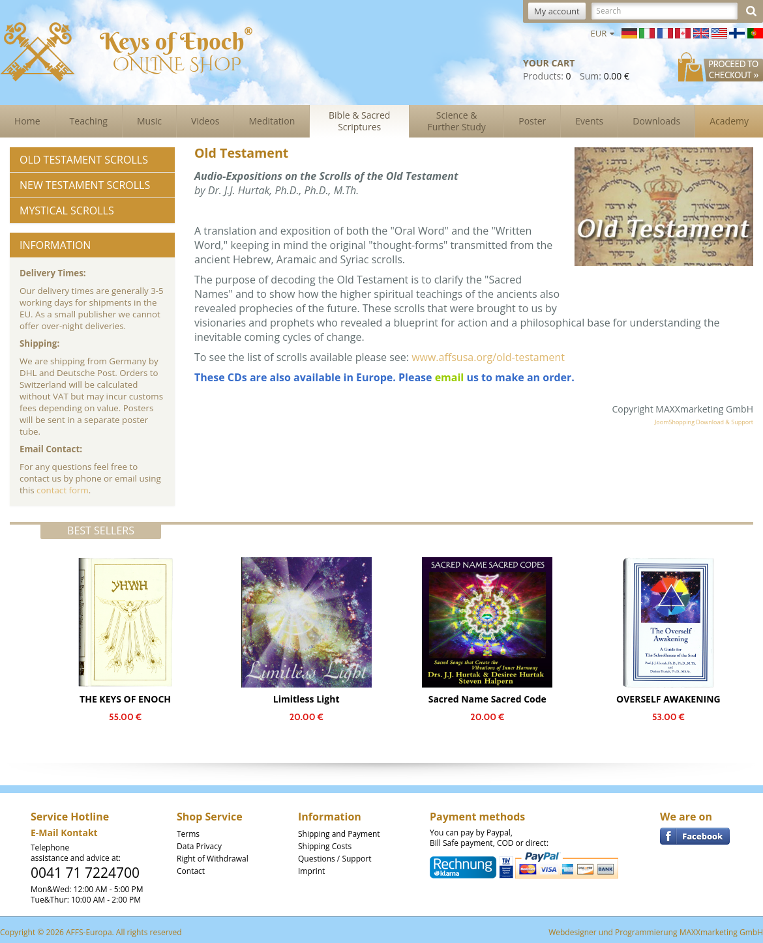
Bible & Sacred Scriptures (359, 121)
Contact (191, 871)
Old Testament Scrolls (84, 159)
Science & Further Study (457, 121)
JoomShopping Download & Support (704, 422)
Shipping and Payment (339, 833)
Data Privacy (199, 846)
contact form (63, 490)
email (449, 377)
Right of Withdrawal (212, 858)
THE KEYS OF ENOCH (125, 699)
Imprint (311, 871)
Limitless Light (306, 699)
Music (149, 121)
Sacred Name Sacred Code (487, 699)
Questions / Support (334, 858)
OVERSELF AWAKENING (668, 699)
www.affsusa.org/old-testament (488, 357)
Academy (729, 121)
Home (27, 121)
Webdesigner (572, 932)
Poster (532, 121)
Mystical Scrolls (67, 210)
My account (557, 11)
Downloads (656, 121)
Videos (205, 121)
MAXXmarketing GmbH (721, 932)
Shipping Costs (325, 846)
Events (589, 121)
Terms (188, 833)
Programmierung (646, 932)
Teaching (89, 121)
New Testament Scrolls (85, 185)
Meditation (271, 121)
